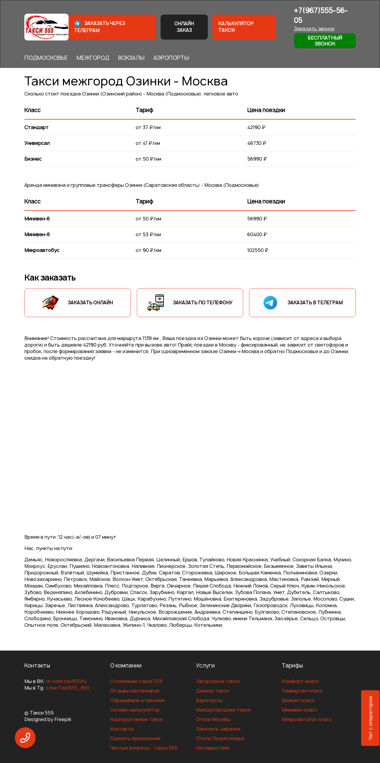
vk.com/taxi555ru (66, 681)
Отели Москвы (213, 719)
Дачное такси (212, 690)
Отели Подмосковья (220, 738)
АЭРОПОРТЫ (171, 58)
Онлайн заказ (184, 27)
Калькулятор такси (236, 27)
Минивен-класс (300, 709)
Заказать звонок (314, 28)
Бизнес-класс (298, 700)
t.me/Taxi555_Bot (67, 687)
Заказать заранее (218, 729)
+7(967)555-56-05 (321, 15)
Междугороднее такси (223, 709)
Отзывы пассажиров (134, 690)
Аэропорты (209, 700)
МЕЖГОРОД (93, 58)
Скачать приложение (135, 738)
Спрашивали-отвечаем (137, 700)
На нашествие (212, 748)
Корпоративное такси (136, 719)
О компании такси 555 (136, 681)
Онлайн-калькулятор (135, 709)
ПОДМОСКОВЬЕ (46, 58)
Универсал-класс (302, 690)
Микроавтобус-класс (307, 719)
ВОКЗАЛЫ (131, 58)
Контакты (122, 729)
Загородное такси (218, 681)
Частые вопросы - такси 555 (144, 748)
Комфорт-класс (300, 681)
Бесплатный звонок (325, 41)
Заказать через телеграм (99, 27)
